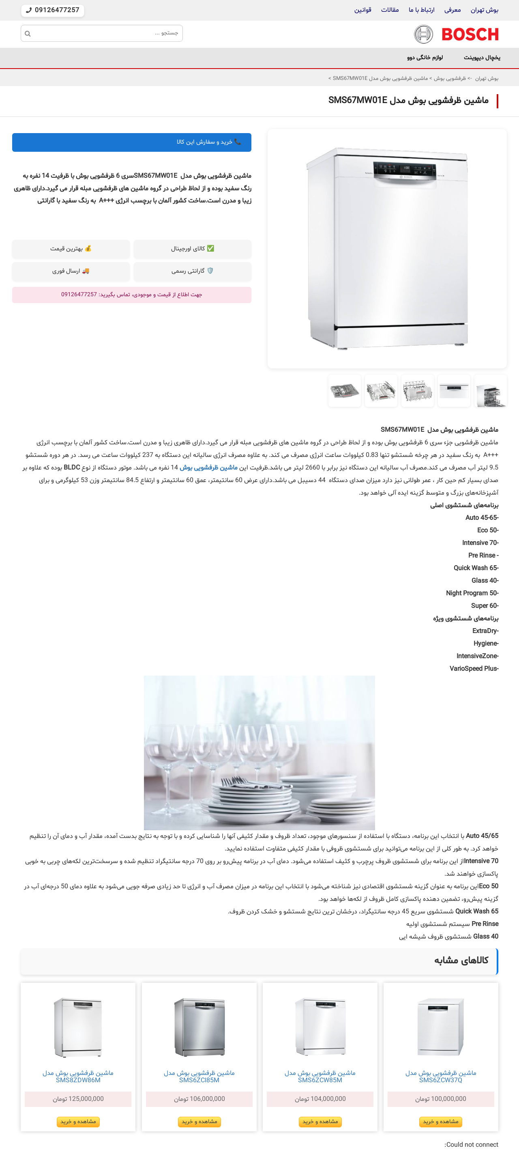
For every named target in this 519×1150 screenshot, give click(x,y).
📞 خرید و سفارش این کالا (209, 142)
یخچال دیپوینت (482, 58)
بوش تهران (484, 10)
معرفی (452, 10)
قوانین (362, 10)
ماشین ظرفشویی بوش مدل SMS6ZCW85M (320, 1077)
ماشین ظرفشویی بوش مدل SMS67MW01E (379, 78)
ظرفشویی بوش (449, 78)
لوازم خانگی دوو (425, 58)
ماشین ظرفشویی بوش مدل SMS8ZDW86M (78, 1077)
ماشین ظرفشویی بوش (209, 467)
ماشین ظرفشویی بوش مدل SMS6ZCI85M (199, 1077)
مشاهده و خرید (441, 1122)
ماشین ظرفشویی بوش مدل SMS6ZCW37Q (440, 1077)
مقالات (390, 10)
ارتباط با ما (421, 10)
